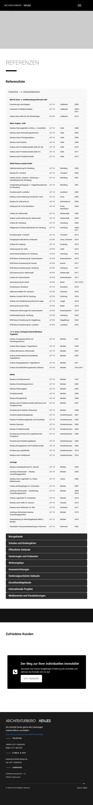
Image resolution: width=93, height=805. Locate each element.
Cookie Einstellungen (35, 734)
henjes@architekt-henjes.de (16, 759)
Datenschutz (11, 734)
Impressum (21, 734)
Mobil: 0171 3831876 (14, 748)
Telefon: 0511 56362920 (15, 744)
